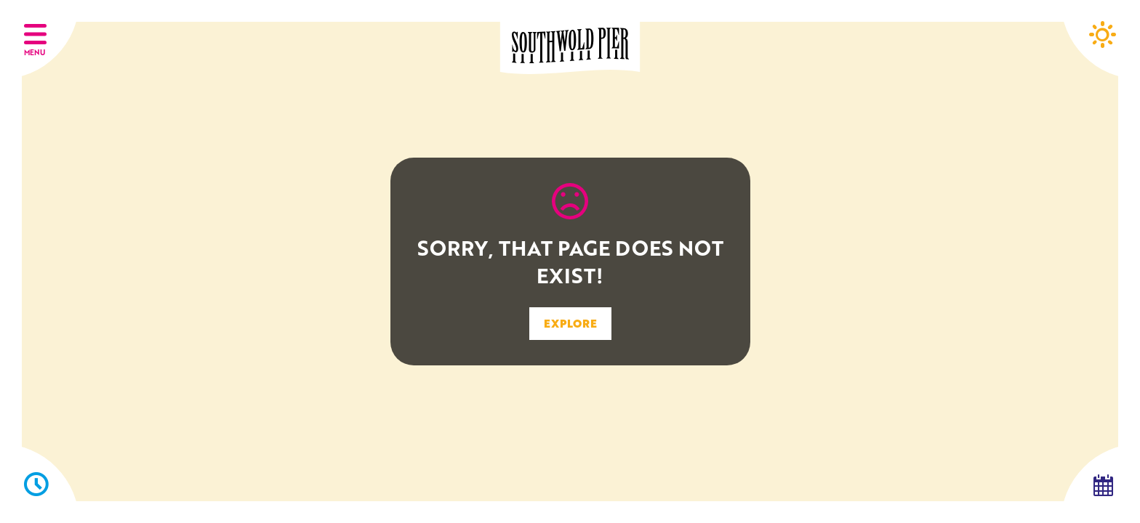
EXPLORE (570, 323)
